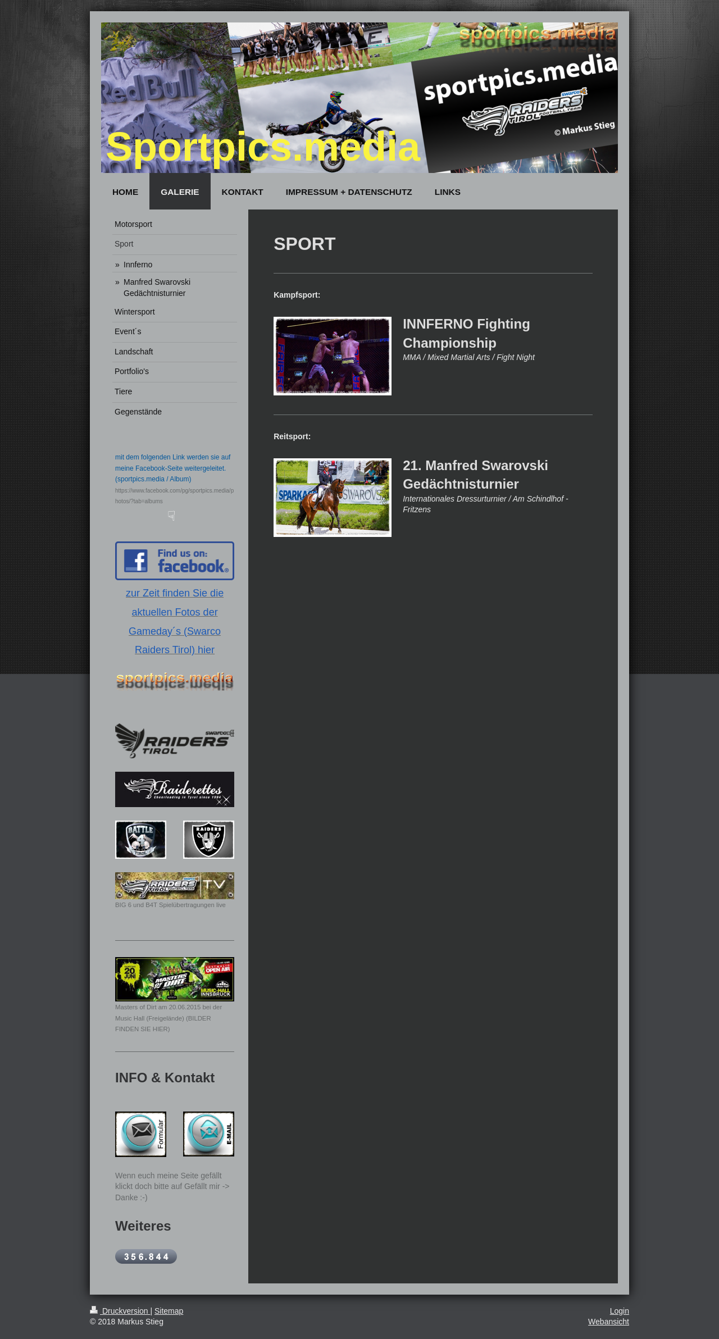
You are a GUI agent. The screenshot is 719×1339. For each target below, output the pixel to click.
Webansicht (608, 1321)
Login (619, 1310)
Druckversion (120, 1310)
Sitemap (168, 1310)
